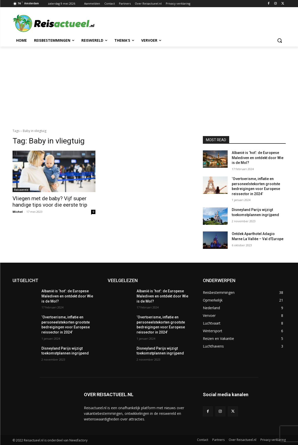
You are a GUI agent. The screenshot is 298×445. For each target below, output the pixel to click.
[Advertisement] (149, 85)
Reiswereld (21, 190)
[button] (279, 40)
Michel (18, 212)
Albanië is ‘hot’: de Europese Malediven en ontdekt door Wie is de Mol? (257, 158)
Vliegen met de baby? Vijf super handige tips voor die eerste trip (50, 201)
